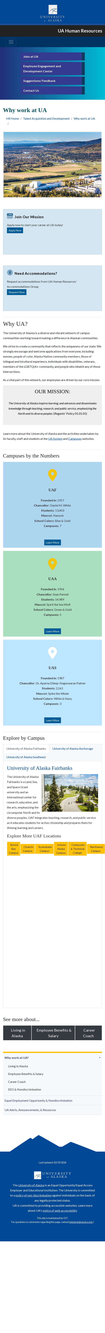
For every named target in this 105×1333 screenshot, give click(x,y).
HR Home (12, 118)
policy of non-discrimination (34, 1195)
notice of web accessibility (60, 1210)
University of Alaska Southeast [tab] (26, 757)
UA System (55, 438)
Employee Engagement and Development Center (42, 68)
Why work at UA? (16, 1057)
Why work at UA (84, 118)
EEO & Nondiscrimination (24, 1089)
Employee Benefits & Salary (25, 1074)
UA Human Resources (80, 30)
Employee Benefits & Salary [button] (53, 1033)
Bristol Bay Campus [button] (13, 848)
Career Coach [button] (88, 1033)
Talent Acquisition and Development (46, 118)
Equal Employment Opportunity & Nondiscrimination (38, 1100)
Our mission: (52, 391)
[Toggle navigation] (11, 42)
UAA (52, 579)
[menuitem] (52, 1074)
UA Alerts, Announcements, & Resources (30, 1110)
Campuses (75, 438)
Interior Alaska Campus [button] (61, 848)
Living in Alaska (18, 1066)
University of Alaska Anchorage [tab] (72, 748)
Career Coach (17, 1081)
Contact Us (31, 90)
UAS (52, 668)
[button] (100, 1057)
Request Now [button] (17, 292)
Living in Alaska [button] (17, 1033)
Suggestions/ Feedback (39, 80)
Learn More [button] (52, 542)
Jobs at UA (30, 56)
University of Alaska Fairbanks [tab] (26, 748)
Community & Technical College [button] (77, 848)
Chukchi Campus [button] (27, 848)
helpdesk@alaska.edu (81, 1222)
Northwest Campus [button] (96, 848)
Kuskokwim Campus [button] (44, 848)
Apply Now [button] (15, 230)
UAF (53, 490)
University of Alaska (31, 1185)
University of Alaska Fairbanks (39, 768)
